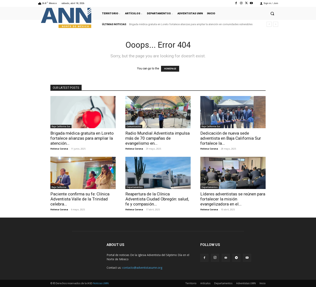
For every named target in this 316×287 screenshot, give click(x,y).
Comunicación (134, 126)
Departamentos (135, 187)
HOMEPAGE (170, 68)
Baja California (59, 187)
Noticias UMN (101, 283)
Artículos (205, 283)
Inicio (263, 283)
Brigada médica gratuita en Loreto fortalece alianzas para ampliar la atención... (82, 138)
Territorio (190, 283)
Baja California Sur (61, 126)
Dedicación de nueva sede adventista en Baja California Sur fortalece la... (230, 138)
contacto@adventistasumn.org (142, 267)
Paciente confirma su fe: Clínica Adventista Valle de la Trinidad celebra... (79, 199)
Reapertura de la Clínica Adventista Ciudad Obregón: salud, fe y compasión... (157, 199)
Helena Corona (59, 148)
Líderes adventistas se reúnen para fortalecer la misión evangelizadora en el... (232, 199)
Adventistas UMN (246, 283)
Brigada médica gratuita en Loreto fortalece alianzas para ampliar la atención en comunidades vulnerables (191, 24)
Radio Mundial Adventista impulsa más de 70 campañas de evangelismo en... (157, 138)
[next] (275, 24)
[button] (272, 13)
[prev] (269, 24)
